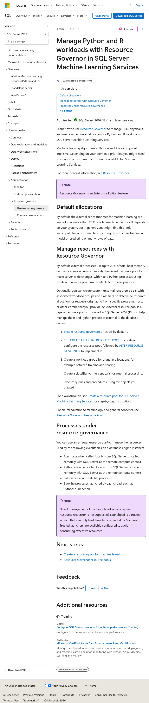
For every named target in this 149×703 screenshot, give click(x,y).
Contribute (68, 695)
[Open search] (131, 5)
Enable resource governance (83, 331)
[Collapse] (47, 25)
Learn (60, 29)
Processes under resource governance (82, 105)
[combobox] (27, 34)
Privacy (83, 695)
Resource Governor (93, 129)
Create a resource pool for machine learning (93, 554)
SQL (72, 29)
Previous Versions (33, 695)
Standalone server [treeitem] (21, 88)
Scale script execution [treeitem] (27, 194)
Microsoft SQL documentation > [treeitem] (27, 62)
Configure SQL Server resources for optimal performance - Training (97, 627)
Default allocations (70, 95)
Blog (51, 695)
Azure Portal (102, 15)
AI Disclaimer (11, 695)
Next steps (66, 111)
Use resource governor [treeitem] (30, 208)
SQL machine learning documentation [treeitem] (21, 52)
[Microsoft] (7, 5)
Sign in (140, 5)
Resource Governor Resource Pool (79, 415)
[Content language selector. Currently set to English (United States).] (21, 686)
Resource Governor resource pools (87, 560)
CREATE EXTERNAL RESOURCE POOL (95, 340)
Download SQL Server (128, 15)
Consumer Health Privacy (110, 695)
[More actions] (142, 29)
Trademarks (30, 700)
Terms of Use (10, 700)
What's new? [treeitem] (18, 95)
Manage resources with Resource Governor (85, 100)
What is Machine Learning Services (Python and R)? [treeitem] (26, 78)
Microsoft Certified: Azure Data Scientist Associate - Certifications (96, 643)
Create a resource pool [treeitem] (30, 215)
